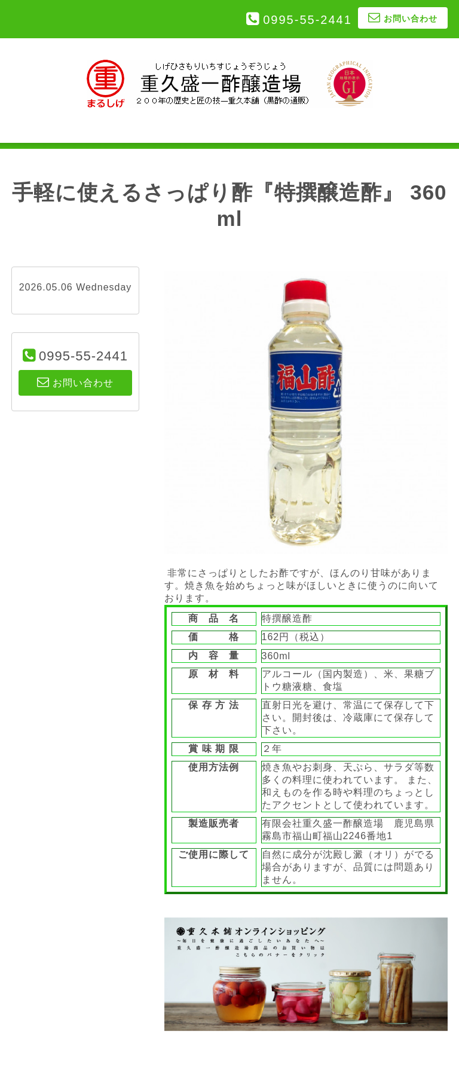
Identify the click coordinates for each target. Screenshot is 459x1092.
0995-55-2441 (307, 19)
